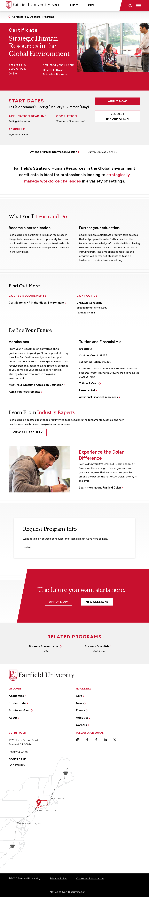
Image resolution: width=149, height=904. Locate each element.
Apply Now (117, 101)
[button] (130, 5)
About (13, 717)
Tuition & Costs (89, 383)
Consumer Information (90, 878)
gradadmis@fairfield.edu (92, 307)
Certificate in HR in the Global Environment (36, 302)
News (80, 703)
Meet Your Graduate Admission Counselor (36, 385)
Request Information (117, 116)
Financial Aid (87, 390)
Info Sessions (97, 601)
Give (91, 5)
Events (80, 710)
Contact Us (18, 759)
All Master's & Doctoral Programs (33, 16)
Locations (17, 765)
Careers (81, 725)
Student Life (17, 703)
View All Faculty (28, 432)
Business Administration (44, 646)
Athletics (82, 717)
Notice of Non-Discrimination (67, 892)
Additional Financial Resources (98, 397)
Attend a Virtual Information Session (53, 152)
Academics (16, 696)
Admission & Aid (19, 710)
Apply (74, 5)
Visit (55, 5)
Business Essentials (97, 646)
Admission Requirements (24, 391)
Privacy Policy (58, 878)
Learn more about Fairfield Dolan (100, 487)
